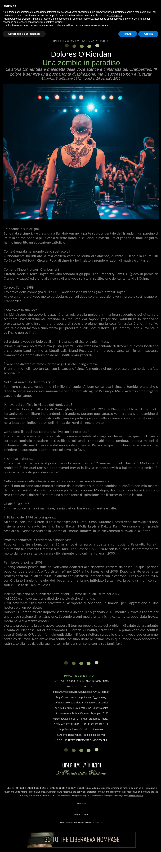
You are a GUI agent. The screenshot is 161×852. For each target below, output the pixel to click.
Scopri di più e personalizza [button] (24, 33)
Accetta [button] (148, 33)
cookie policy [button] (115, 15)
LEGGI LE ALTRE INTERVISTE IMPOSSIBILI (81, 740)
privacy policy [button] (103, 12)
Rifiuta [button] (128, 33)
